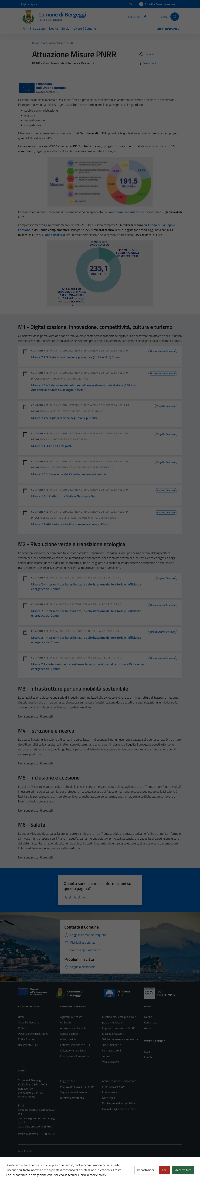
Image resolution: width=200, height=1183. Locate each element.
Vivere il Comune (85, 28)
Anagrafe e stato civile (73, 1028)
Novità (53, 28)
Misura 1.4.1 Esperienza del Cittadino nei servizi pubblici (69, 474)
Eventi (148, 1057)
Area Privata (25, 1151)
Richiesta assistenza (72, 1098)
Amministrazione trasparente (119, 1081)
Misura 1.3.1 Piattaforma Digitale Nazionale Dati (63, 496)
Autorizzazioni (68, 1039)
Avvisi (147, 1028)
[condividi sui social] (146, 54)
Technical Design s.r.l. (42, 1173)
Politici (22, 1028)
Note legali (108, 1098)
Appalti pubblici (69, 1034)
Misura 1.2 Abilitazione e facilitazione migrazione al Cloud (70, 524)
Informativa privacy (113, 1086)
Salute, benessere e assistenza (120, 1039)
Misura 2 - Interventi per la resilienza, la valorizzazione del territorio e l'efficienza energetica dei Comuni (86, 586)
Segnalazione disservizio (74, 1092)
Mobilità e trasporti (113, 1034)
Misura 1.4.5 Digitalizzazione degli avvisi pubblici (64, 418)
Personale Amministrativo (33, 1034)
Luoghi (148, 1051)
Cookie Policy (109, 1092)
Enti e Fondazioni (28, 1039)
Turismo (106, 1056)
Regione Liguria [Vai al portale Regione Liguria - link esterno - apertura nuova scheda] (29, 4)
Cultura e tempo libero (73, 1050)
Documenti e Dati (28, 1045)
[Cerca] (174, 16)
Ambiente (66, 1022)
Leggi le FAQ (67, 1081)
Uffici (21, 1017)
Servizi (65, 28)
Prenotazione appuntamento (77, 1086)
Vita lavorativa (110, 1062)
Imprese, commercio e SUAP (118, 1028)
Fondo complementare (122, 212)
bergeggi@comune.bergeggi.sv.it (36, 1110)
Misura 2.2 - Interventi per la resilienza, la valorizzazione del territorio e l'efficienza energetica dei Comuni (87, 666)
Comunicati (150, 1022)
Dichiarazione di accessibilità (118, 1103)
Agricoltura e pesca (71, 1017)
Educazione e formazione (74, 1056)
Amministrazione (34, 28)
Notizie (148, 1017)
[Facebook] (143, 16)
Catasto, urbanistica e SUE (75, 1045)
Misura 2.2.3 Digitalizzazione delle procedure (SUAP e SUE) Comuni (76, 357)
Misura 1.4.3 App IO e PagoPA (51, 446)
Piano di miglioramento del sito (120, 1109)
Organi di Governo (28, 1022)
